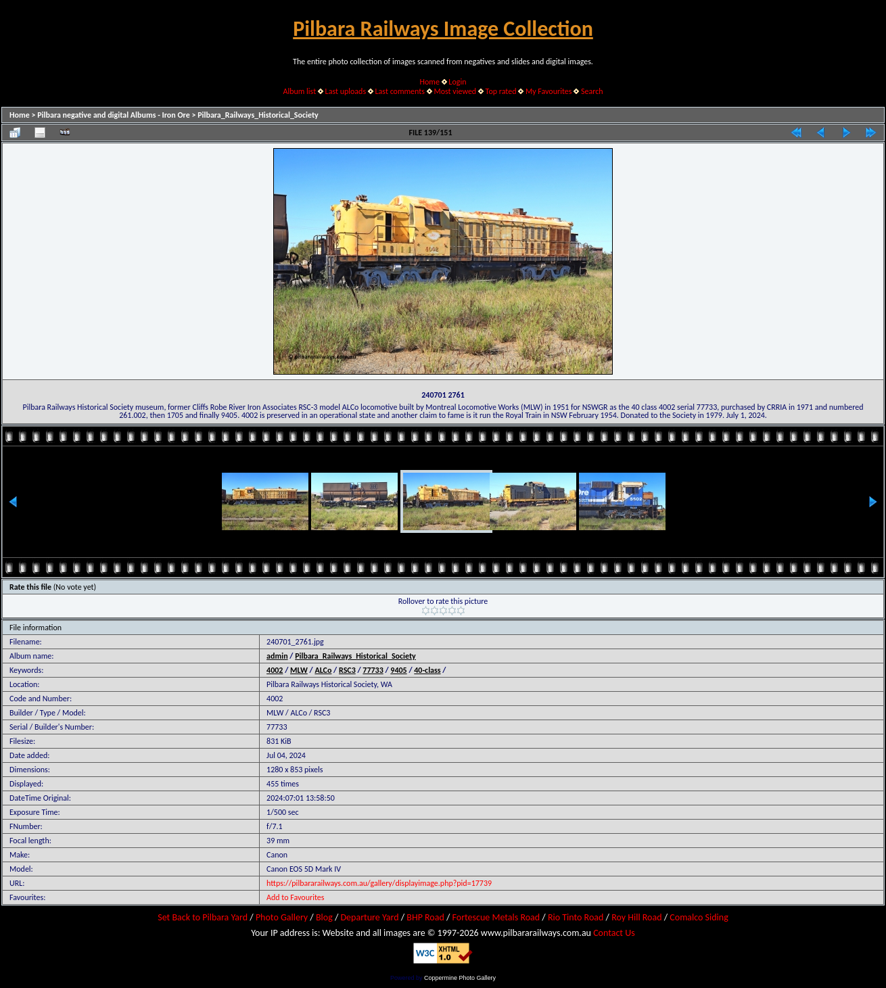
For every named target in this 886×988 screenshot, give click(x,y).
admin (277, 656)
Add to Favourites (295, 897)
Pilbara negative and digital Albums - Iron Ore (113, 115)
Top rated (501, 91)
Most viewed (455, 91)
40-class (427, 670)
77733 (373, 670)
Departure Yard (369, 917)
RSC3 (347, 670)
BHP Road (425, 917)
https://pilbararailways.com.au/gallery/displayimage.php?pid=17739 (379, 883)
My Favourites (549, 91)
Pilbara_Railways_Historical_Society (258, 115)
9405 (398, 670)
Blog (324, 917)
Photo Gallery (282, 917)
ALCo (322, 670)
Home (430, 82)
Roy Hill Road (636, 917)
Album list (299, 91)
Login (457, 82)
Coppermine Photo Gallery (460, 977)
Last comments (400, 91)
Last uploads (346, 91)
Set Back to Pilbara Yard (203, 917)
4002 (274, 670)
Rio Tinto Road (575, 917)
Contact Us (614, 933)
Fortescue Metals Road (496, 917)
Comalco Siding (699, 917)
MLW (299, 670)
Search (592, 91)
